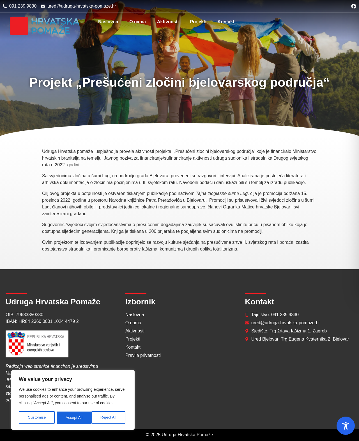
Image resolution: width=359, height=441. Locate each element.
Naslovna (108, 21)
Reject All (73, 417)
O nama (137, 21)
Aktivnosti (168, 21)
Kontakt (226, 21)
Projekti (198, 21)
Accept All (109, 417)
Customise (36, 417)
